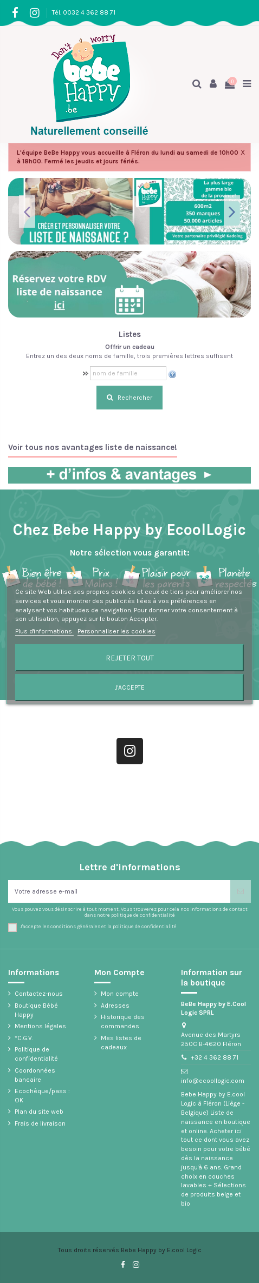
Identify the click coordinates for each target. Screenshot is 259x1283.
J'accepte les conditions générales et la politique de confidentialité (98, 926)
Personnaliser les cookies (116, 631)
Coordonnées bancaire (35, 1075)
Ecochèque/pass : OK (42, 1095)
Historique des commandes (123, 1021)
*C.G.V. (24, 1038)
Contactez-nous (39, 993)
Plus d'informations (44, 631)
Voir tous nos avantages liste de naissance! (92, 447)
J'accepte (130, 687)
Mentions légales (40, 1026)
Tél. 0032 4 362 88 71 (83, 12)
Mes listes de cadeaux (121, 1042)
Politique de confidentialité (36, 1054)
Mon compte (120, 993)
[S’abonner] (240, 891)
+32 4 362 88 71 (214, 1057)
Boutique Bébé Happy (36, 1010)
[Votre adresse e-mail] (119, 891)
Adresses (115, 1005)
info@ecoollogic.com (212, 1080)
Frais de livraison (40, 1123)
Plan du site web (39, 1111)
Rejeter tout (130, 657)
